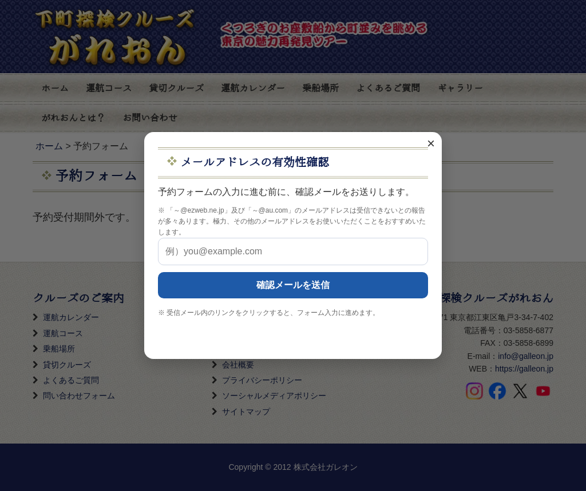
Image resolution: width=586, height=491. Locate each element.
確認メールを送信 (293, 285)
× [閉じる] (431, 143)
